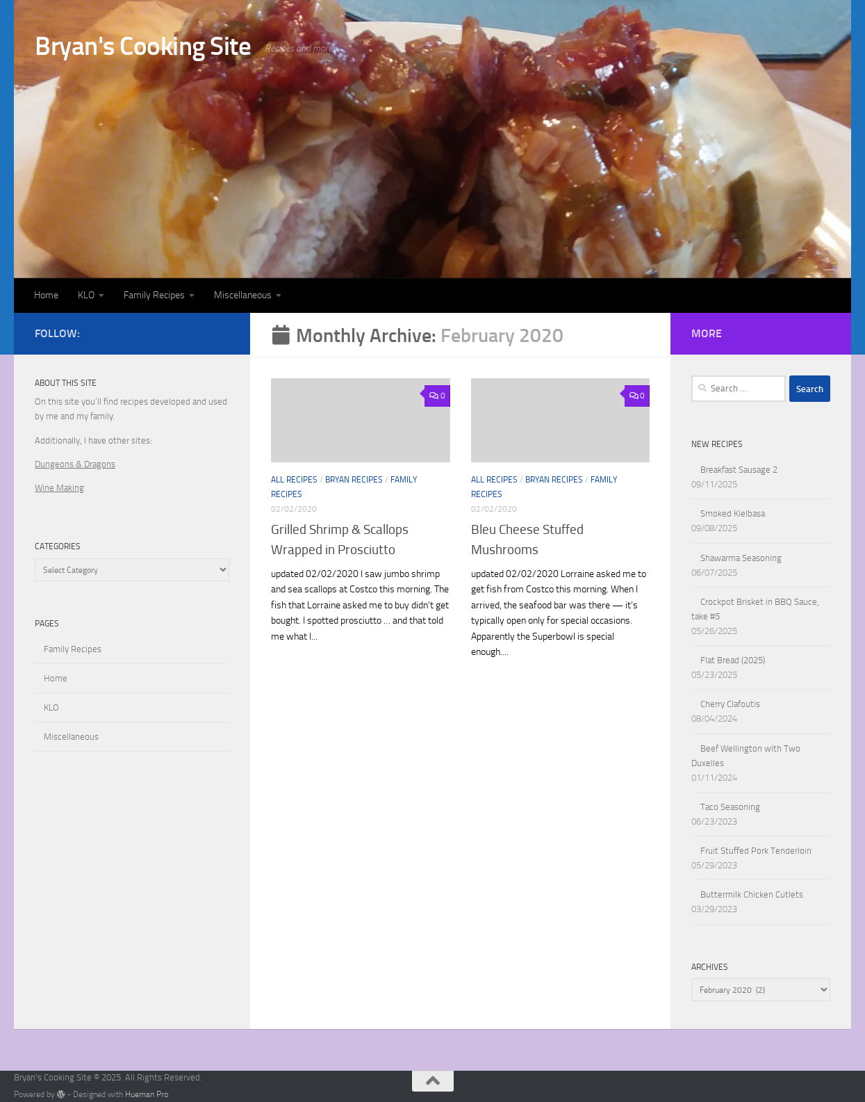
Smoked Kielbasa (732, 513)
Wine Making (59, 488)
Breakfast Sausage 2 (738, 469)
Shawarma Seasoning (741, 558)
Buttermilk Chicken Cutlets (751, 894)
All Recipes (294, 480)
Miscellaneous (243, 295)
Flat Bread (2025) (732, 660)
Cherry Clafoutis (730, 704)
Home (46, 295)
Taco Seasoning (730, 807)
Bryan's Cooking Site (143, 46)
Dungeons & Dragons (75, 464)
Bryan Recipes (354, 480)
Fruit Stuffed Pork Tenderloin (756, 850)
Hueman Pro (146, 1094)
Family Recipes (154, 295)
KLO (86, 295)
